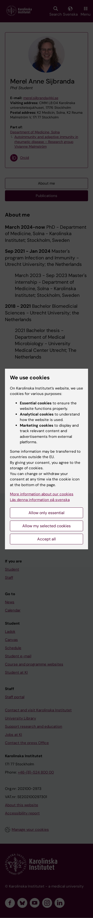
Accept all (46, 539)
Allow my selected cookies (46, 526)
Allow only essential (46, 512)
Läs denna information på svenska (40, 499)
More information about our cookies (41, 494)
